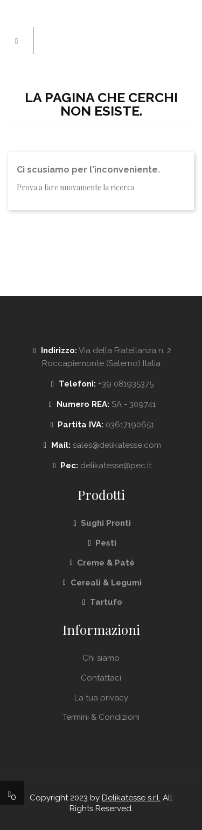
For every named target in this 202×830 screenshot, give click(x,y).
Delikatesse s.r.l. (131, 798)
